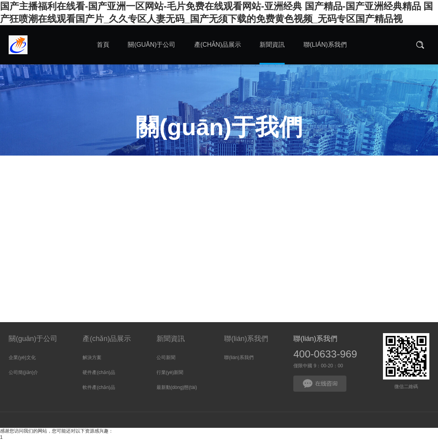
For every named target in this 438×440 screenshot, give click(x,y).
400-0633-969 (325, 354)
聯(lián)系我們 (246, 339)
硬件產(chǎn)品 (99, 372)
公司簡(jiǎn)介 (23, 372)
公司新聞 (165, 357)
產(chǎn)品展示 (107, 339)
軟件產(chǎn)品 (99, 387)
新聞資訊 (170, 339)
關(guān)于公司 (33, 339)
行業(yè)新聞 (170, 372)
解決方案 (92, 357)
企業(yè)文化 (22, 357)
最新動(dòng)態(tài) (176, 387)
